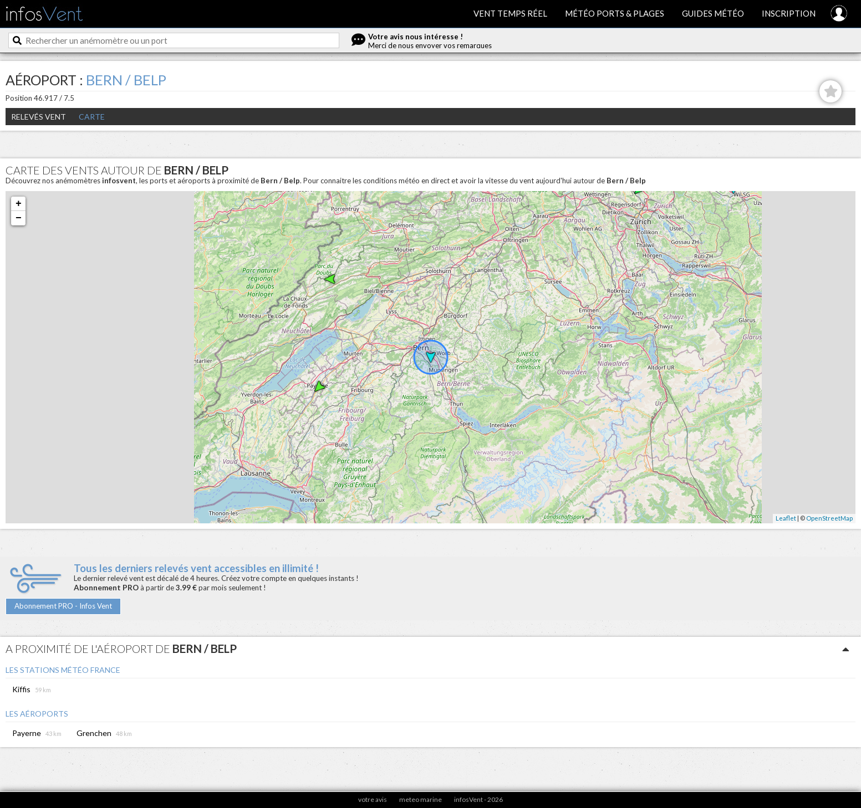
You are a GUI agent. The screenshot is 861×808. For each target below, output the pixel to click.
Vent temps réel (510, 13)
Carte (92, 116)
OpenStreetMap (829, 518)
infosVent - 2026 (478, 799)
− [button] (19, 218)
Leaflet (786, 518)
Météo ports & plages (614, 13)
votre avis (372, 799)
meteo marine (420, 799)
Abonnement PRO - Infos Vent (63, 605)
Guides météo (713, 13)
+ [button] (19, 203)
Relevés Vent (38, 116)
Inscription (789, 13)
